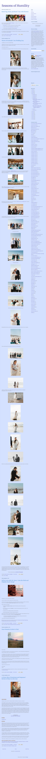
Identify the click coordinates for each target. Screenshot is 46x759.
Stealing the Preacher (22, 741)
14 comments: (15, 672)
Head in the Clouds (10, 741)
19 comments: (15, 574)
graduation (32, 297)
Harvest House (33, 187)
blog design (32, 283)
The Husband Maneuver (14, 742)
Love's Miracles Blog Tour (34, 212)
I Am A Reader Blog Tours (34, 195)
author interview (33, 280)
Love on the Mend (7, 742)
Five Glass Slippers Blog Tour (35, 180)
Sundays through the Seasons (35, 249)
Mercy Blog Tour (33, 220)
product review (33, 304)
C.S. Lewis (32, 133)
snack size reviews (33, 311)
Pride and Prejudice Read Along (12, 624)
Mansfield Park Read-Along (35, 216)
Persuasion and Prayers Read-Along (36, 234)
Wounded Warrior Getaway (35, 273)
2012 (33, 116)
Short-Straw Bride (15, 741)
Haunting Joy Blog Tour (34, 188)
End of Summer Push (34, 176)
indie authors (33, 301)
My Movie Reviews (33, 16)
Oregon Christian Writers (34, 231)
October (34, 97)
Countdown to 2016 (34, 159)
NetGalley (13, 745)
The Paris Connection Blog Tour (35, 257)
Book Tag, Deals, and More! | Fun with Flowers (15, 11)
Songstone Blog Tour (34, 245)
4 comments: (15, 744)
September (34, 98)
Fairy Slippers (33, 177)
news (4, 35)
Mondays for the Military (34, 221)
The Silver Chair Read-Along (35, 258)
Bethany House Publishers (7, 745)
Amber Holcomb (38, 55)
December (34, 94)
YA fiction (32, 275)
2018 (33, 92)
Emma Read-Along (33, 170)
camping (32, 287)
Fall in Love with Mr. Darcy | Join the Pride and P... (37, 104)
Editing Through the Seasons (35, 167)
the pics (15, 28)
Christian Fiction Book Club (35, 141)
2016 (33, 111)
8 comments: (15, 623)
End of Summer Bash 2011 (35, 173)
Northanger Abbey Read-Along (35, 230)
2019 (33, 91)
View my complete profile (34, 68)
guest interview (33, 298)
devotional (32, 293)
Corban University (33, 151)
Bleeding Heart (33, 127)
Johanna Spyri (33, 199)
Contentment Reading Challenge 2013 (36, 149)
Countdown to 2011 (34, 152)
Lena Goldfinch (33, 205)
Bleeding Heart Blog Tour (34, 129)
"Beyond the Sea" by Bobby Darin (21, 201)
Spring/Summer (4, 719)
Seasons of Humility (15, 5)
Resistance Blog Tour (34, 238)
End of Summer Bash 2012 (35, 174)
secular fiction (33, 309)
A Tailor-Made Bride (4, 741)
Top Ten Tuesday (33, 261)
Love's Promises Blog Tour (34, 213)
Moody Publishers (33, 223)
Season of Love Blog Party (35, 241)
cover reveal (33, 291)
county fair (32, 290)
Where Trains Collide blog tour (35, 268)
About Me (32, 12)
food (31, 294)
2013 (33, 115)
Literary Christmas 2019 (34, 209)
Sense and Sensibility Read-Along (36, 242)
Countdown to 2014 (34, 156)
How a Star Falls (33, 191)
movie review (33, 302)
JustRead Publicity (33, 202)
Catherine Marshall (33, 137)
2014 (33, 114)
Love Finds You (33, 210)
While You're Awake (34, 269)
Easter (32, 166)
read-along (18, 624)
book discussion (33, 286)
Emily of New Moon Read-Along (35, 169)
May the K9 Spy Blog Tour (34, 217)
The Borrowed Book (34, 252)
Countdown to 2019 (34, 162)
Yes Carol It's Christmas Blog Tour (36, 276)
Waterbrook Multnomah (34, 265)
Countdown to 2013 (34, 155)
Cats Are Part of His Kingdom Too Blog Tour (37, 138)
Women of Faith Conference (35, 272)
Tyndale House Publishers (34, 262)
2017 (33, 93)
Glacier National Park (34, 184)
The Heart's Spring (8, 35)
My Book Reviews (33, 13)
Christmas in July (33, 144)
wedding (7, 575)
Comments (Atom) (17, 751)
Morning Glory (33, 224)
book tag (11, 26)
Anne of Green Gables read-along (35, 123)
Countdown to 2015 (34, 158)
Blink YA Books (33, 130)
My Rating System (33, 17)
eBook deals (5, 25)
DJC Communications (34, 163)
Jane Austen (5, 624)
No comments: (15, 34)
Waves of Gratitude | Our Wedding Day (13, 40)
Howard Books (33, 194)
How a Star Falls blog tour (34, 192)
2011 (33, 117)
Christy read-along (33, 145)
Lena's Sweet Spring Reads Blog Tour (36, 206)
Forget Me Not (33, 181)
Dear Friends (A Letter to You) (10, 629)
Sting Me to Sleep (33, 246)
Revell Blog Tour (33, 239)
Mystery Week (33, 227)
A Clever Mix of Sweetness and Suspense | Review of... (37, 107)
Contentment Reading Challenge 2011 (36, 148)
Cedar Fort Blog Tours (34, 140)
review (15, 745)
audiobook (32, 279)
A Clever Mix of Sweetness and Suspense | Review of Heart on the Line (14, 678)
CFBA (32, 134)
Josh (4, 575)
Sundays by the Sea (34, 248)
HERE (10, 32)
